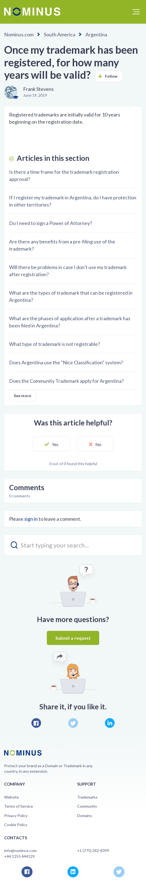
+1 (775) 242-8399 (93, 850)
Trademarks (87, 797)
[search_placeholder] (73, 545)
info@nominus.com (20, 850)
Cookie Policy (15, 824)
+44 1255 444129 (19, 856)
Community (87, 806)
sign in (31, 519)
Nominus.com (19, 34)
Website (11, 797)
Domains (84, 815)
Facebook (36, 723)
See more (22, 395)
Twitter (73, 723)
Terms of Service (18, 806)
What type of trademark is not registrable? (54, 344)
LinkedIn (110, 723)
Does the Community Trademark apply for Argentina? (66, 381)
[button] (136, 12)
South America (59, 34)
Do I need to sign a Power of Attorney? (50, 223)
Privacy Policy (16, 815)
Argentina (96, 34)
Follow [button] (111, 76)
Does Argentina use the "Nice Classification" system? (66, 362)
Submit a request (73, 638)
